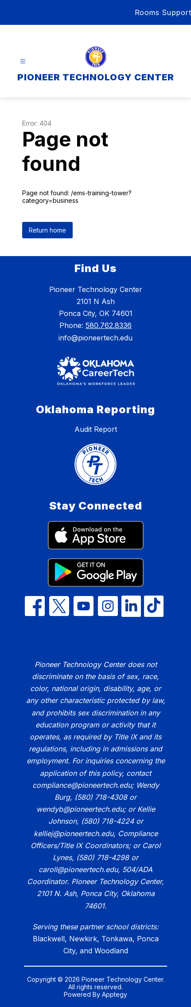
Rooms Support (163, 12)
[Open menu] (23, 61)
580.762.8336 (109, 325)
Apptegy (114, 994)
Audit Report (95, 429)
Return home (47, 230)
